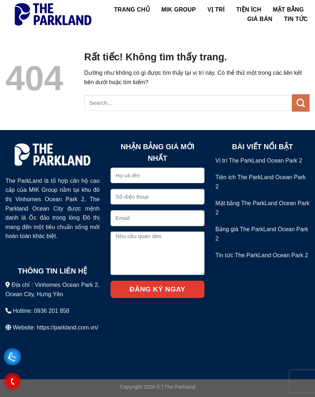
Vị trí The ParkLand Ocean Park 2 (258, 160)
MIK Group (178, 10)
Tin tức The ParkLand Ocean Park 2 (261, 255)
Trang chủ (132, 10)
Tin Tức (296, 19)
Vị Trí (216, 10)
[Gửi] (301, 103)
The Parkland (179, 387)
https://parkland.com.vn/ (67, 327)
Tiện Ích (248, 10)
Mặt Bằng (288, 10)
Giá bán (259, 19)
